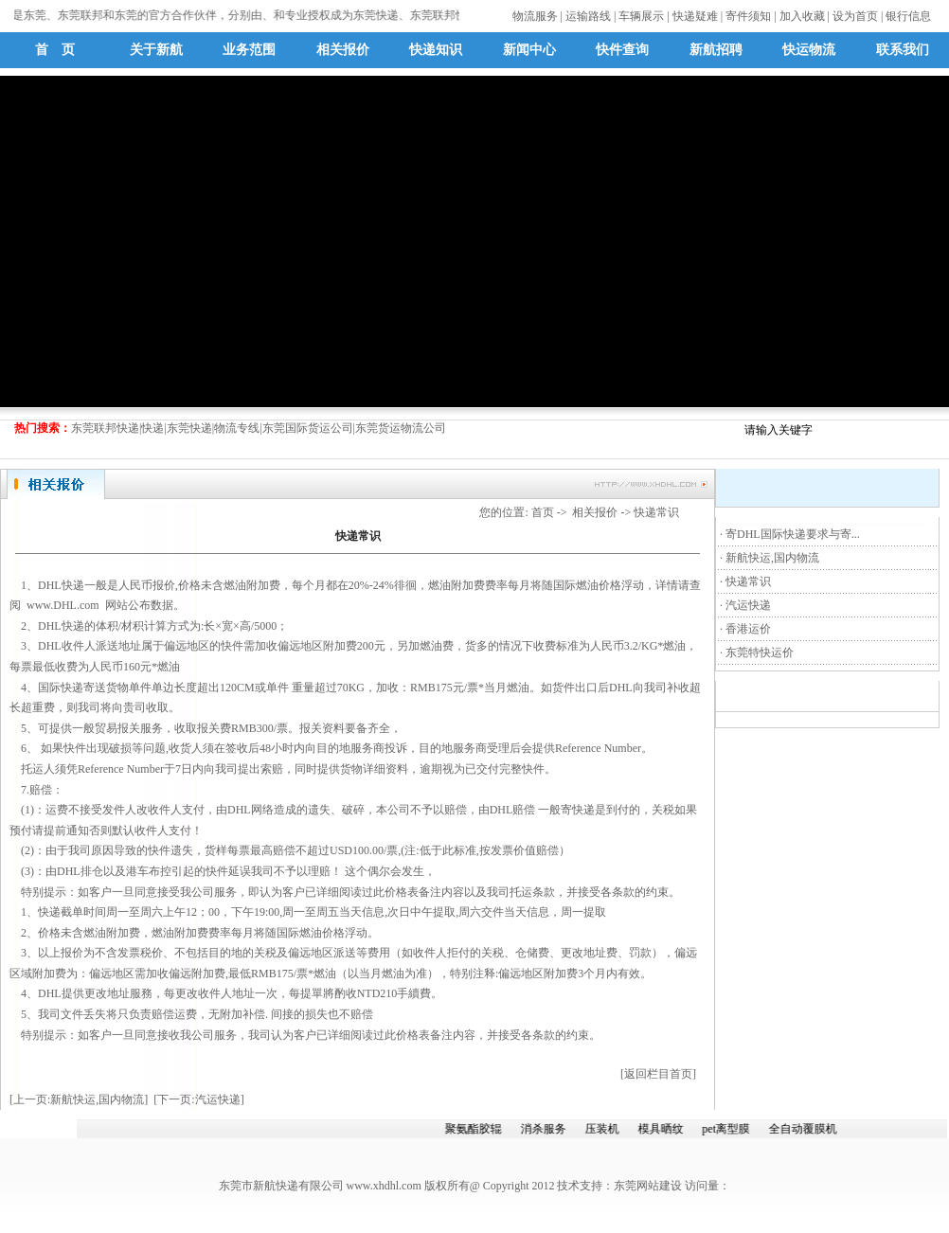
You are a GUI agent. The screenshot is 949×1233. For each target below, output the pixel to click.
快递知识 (435, 50)
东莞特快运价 (759, 652)
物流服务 (535, 16)
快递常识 (748, 581)
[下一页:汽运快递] (198, 1099)
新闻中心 (529, 50)
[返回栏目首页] (658, 1074)
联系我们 (902, 50)
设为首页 (855, 16)
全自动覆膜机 (805, 1128)
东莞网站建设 (648, 1185)
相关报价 (342, 50)
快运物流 (808, 50)
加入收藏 (802, 16)
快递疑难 (695, 16)
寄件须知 (748, 16)
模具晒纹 (663, 1128)
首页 (542, 512)
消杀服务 (545, 1128)
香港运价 (748, 628)
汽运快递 (748, 605)
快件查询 (622, 50)
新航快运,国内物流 (772, 557)
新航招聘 (716, 50)
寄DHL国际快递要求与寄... (792, 534)
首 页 (55, 50)
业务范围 (249, 50)
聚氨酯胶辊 (475, 1128)
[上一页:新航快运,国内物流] (78, 1099)
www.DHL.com (63, 605)
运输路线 (588, 16)
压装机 (604, 1128)
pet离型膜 (729, 1128)
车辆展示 (641, 16)
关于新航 (156, 50)
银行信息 (908, 16)
